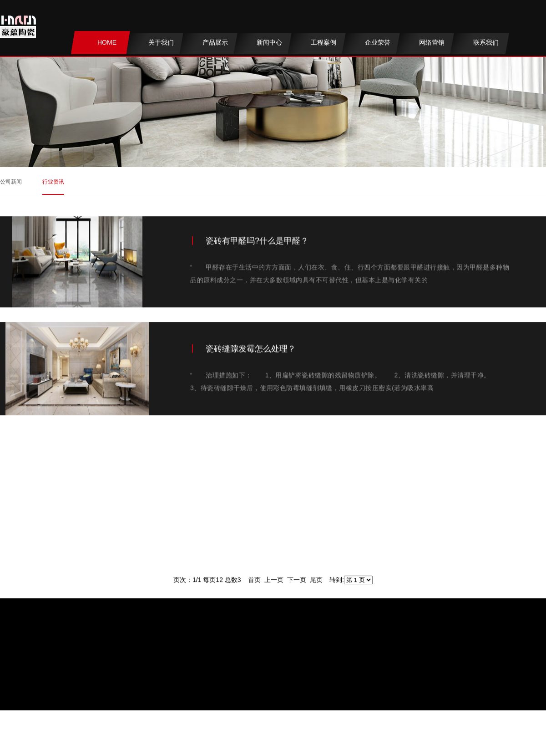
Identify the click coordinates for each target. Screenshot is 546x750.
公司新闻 (11, 179)
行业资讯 (53, 179)
